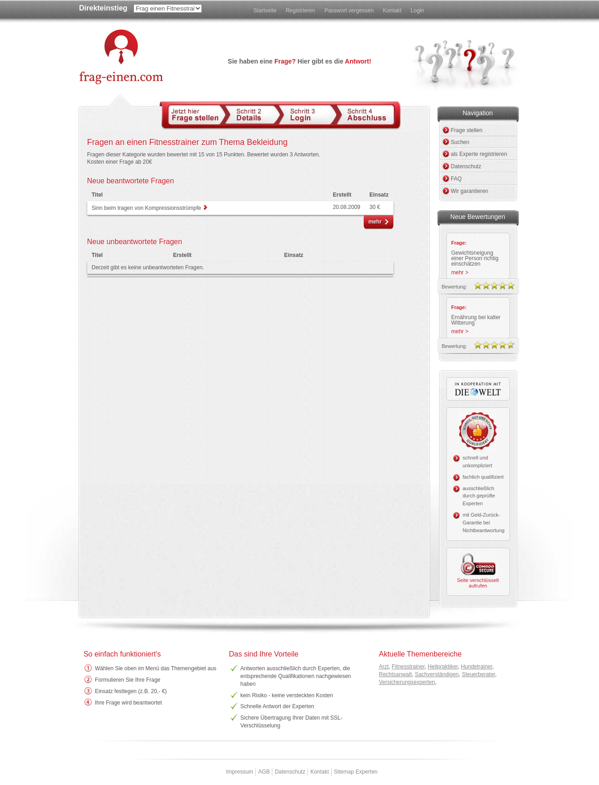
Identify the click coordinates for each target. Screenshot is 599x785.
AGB (264, 772)
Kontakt (392, 10)
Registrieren (300, 10)
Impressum (239, 772)
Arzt (383, 666)
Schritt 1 (197, 114)
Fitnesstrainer (408, 666)
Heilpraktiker (443, 666)
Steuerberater (478, 674)
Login (417, 10)
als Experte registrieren (479, 154)
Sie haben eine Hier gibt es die (299, 61)
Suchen (460, 142)
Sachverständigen (437, 674)
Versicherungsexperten (407, 682)
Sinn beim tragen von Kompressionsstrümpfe (147, 208)
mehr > (460, 272)
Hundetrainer (477, 666)
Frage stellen (466, 130)
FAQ (456, 179)
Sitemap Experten (355, 772)
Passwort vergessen (349, 10)
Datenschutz (466, 166)
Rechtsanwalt (395, 674)
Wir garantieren (469, 191)
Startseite (264, 10)
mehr (375, 222)
